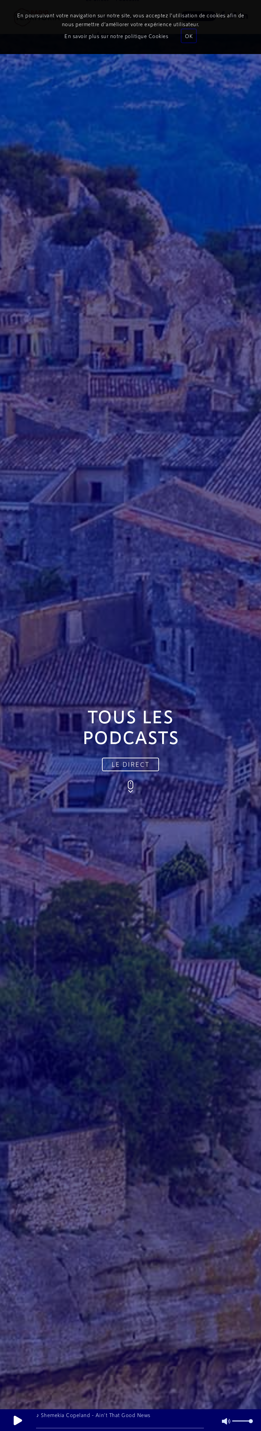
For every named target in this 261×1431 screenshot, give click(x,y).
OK (189, 36)
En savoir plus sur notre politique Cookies (116, 36)
